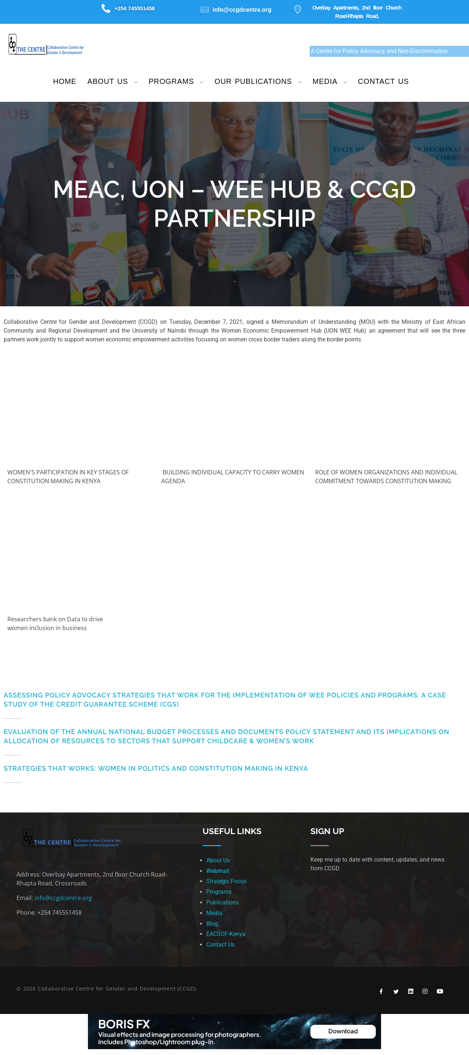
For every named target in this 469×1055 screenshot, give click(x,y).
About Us (218, 860)
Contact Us (220, 944)
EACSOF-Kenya (225, 933)
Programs (219, 891)
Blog (212, 923)
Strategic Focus (226, 881)
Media (214, 913)
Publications (222, 902)
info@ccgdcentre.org (63, 898)
